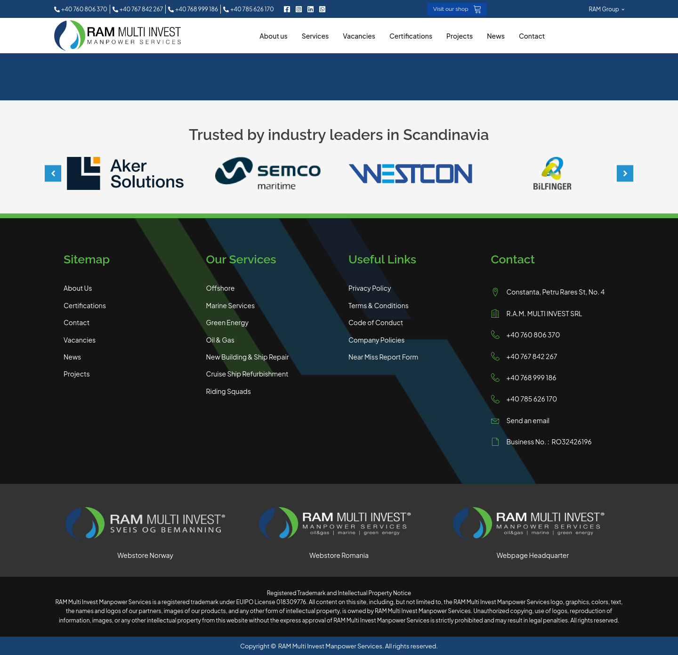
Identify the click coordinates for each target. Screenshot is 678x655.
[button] (82, 8)
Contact (532, 35)
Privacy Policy (369, 287)
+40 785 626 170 (532, 398)
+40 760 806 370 (533, 334)
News (496, 35)
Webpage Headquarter (533, 554)
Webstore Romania (339, 554)
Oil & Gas (220, 339)
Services (315, 35)
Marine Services (230, 305)
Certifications (410, 35)
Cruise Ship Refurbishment (247, 373)
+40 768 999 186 (532, 377)
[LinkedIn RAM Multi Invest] (310, 8)
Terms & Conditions (378, 305)
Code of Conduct (375, 322)
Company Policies (376, 339)
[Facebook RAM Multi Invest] (287, 8)
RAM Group (604, 8)
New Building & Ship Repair (247, 356)
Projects (459, 35)
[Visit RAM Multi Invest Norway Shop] (145, 524)
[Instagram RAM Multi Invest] (298, 8)
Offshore (220, 287)
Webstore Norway (145, 554)
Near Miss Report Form (383, 356)
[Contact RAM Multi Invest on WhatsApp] (322, 8)
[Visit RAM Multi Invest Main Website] (532, 524)
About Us (78, 287)
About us (273, 35)
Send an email (528, 420)
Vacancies (359, 35)
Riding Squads (228, 390)
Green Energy (227, 322)
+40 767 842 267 (532, 355)
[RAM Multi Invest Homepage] (117, 35)
